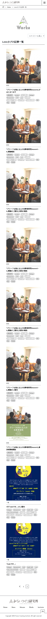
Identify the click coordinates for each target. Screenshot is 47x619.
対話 (8, 102)
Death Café (30, 510)
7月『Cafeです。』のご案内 (15, 506)
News (13, 607)
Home (5, 607)
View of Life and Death (12, 512)
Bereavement (10, 97)
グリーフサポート (11, 100)
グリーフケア (10, 515)
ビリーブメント (30, 100)
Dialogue (31, 95)
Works (31, 607)
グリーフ (27, 97)
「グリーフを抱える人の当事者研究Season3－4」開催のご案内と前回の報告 (22, 269)
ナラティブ (24, 95)
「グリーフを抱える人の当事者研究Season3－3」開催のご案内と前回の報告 (22, 329)
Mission (22, 607)
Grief (17, 97)
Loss (21, 97)
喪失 (37, 100)
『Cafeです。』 (11, 564)
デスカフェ (21, 100)
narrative (17, 95)
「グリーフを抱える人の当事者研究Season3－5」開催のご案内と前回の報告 (22, 210)
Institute (41, 607)
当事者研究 (10, 95)
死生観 (13, 102)
